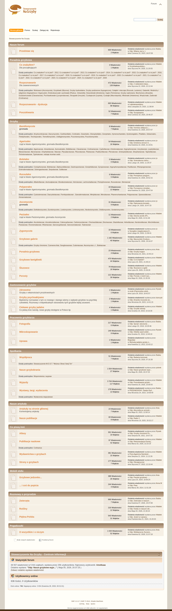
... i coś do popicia (28, 485)
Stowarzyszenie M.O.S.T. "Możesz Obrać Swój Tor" (53, 364)
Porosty (23, 276)
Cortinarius (38, 448)
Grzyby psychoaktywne (31, 297)
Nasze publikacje (28, 418)
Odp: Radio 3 (135, 418)
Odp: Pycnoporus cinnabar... (140, 188)
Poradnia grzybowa (29, 252)
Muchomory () (144, 93)
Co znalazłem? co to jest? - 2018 (57, 75)
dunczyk (159, 298)
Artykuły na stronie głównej (33, 409)
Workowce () (43, 90)
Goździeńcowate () (31, 95)
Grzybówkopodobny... (138, 66)
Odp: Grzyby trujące (137, 252)
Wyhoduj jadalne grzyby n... (140, 342)
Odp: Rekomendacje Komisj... (141, 441)
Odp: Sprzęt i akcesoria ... (139, 324)
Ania (157, 249)
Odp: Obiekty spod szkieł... (140, 332)
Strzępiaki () (77, 95)
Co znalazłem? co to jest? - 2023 (43, 78)
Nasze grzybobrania (29, 370)
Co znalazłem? (27, 65)
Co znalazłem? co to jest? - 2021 (134, 75)
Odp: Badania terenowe (138, 357)
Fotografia (24, 324)
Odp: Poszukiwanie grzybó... (140, 382)
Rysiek (158, 289)
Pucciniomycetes (91, 137)
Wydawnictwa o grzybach (32, 454)
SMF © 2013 (85, 601)
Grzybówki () (61, 90)
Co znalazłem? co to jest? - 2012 (46, 72)
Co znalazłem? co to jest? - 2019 (82, 75)
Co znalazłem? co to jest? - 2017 (31, 75)
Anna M (159, 483)
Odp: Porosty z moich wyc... (140, 276)
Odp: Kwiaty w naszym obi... (140, 509)
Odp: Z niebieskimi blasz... (139, 84)
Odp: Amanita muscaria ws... (140, 300)
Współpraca (25, 357)
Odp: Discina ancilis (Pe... (139, 216)
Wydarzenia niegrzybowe (43, 397)
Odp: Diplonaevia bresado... (140, 203)
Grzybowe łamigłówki (30, 260)
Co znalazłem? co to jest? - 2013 (71, 72)
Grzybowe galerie (28, 239)
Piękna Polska (26, 517)
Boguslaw (131, 340)
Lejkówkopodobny (136, 104)
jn (156, 125)
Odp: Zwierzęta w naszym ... (140, 501)
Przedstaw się (26, 51)
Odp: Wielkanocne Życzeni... (140, 532)
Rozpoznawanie (27, 83)
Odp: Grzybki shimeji (137, 309)
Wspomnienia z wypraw (43, 376)
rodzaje (52, 154)
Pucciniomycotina (77, 137)
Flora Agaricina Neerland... (140, 454)
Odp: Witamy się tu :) (137, 51)
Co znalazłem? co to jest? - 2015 (123, 72)
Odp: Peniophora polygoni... (140, 176)
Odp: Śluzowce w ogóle (138, 268)
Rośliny (23, 509)
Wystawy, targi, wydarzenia (33, 390)
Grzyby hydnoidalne (77, 90)
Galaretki (146, 90)
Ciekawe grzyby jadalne (31, 307)
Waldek (159, 64)
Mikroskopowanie (28, 332)
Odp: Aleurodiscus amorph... (140, 410)
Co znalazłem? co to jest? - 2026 (94, 78)
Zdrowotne (25, 290)
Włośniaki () (130, 95)
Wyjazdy (23, 382)
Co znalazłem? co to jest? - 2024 (68, 78)
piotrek (158, 368)
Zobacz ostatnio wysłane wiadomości (27, 570)
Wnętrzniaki (144, 95)
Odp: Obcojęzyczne (137, 462)
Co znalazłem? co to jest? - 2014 (97, 72)
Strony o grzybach (29, 462)
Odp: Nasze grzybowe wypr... (141, 370)
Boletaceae (101, 245)
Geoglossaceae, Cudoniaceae (71, 245)
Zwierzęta (24, 501)
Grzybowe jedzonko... (30, 477)
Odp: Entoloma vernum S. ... (140, 143)
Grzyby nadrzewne (128, 93)
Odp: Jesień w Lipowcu (138, 517)
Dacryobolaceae (53, 195)
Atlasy (22, 433)
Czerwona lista (53, 245)
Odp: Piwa (133, 485)
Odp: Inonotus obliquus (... (139, 128)
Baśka (158, 49)
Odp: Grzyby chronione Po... (140, 433)
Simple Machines (97, 601)
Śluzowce (24, 268)
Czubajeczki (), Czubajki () (103, 95)
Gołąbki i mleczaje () (127, 90)
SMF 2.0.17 (75, 601)
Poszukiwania (26, 112)
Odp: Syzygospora (137, 113)
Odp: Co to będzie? (137, 260)
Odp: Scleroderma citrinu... (140, 160)
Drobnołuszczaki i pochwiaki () (66, 93)
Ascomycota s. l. (90, 245)
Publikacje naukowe (29, 441)
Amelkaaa (101, 565)
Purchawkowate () (56, 95)
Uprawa (23, 341)
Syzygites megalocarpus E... (140, 231)
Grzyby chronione (40, 245)
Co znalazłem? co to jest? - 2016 (149, 72)
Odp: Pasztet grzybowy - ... (140, 477)
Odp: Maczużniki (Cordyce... (140, 239)
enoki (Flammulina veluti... (139, 291)
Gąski (112, 93)
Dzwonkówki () (95, 93)
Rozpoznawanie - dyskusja (33, 104)
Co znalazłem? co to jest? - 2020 (108, 75)
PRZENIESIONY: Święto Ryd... (141, 390)
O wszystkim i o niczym (31, 532)
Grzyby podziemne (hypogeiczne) (98, 90)
